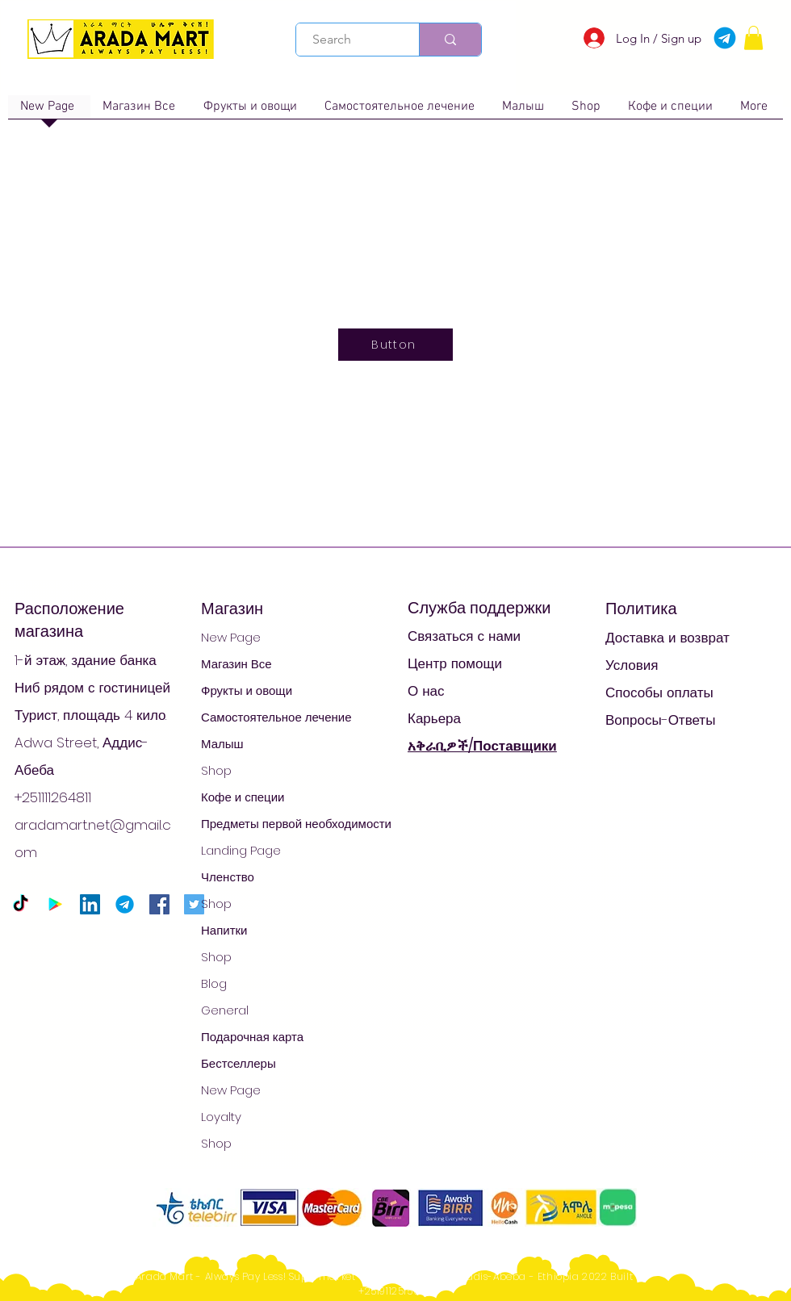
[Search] (348, 39)
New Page (231, 637)
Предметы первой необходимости (296, 823)
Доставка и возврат (667, 637)
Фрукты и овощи (246, 690)
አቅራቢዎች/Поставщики (482, 745)
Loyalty (221, 1116)
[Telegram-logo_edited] (125, 904)
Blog (214, 983)
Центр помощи (455, 663)
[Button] (395, 344)
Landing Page (241, 850)
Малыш (222, 743)
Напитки (224, 930)
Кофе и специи (242, 797)
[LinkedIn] (90, 904)
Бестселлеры (238, 1063)
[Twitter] (194, 904)
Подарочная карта (252, 1036)
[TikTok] (20, 904)
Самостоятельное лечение (276, 717)
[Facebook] (159, 904)
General (225, 1010)
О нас (426, 691)
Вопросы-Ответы (660, 720)
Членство (227, 876)
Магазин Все (236, 663)
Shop (216, 770)
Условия (631, 665)
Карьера (434, 718)
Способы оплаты (659, 692)
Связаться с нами (464, 636)
